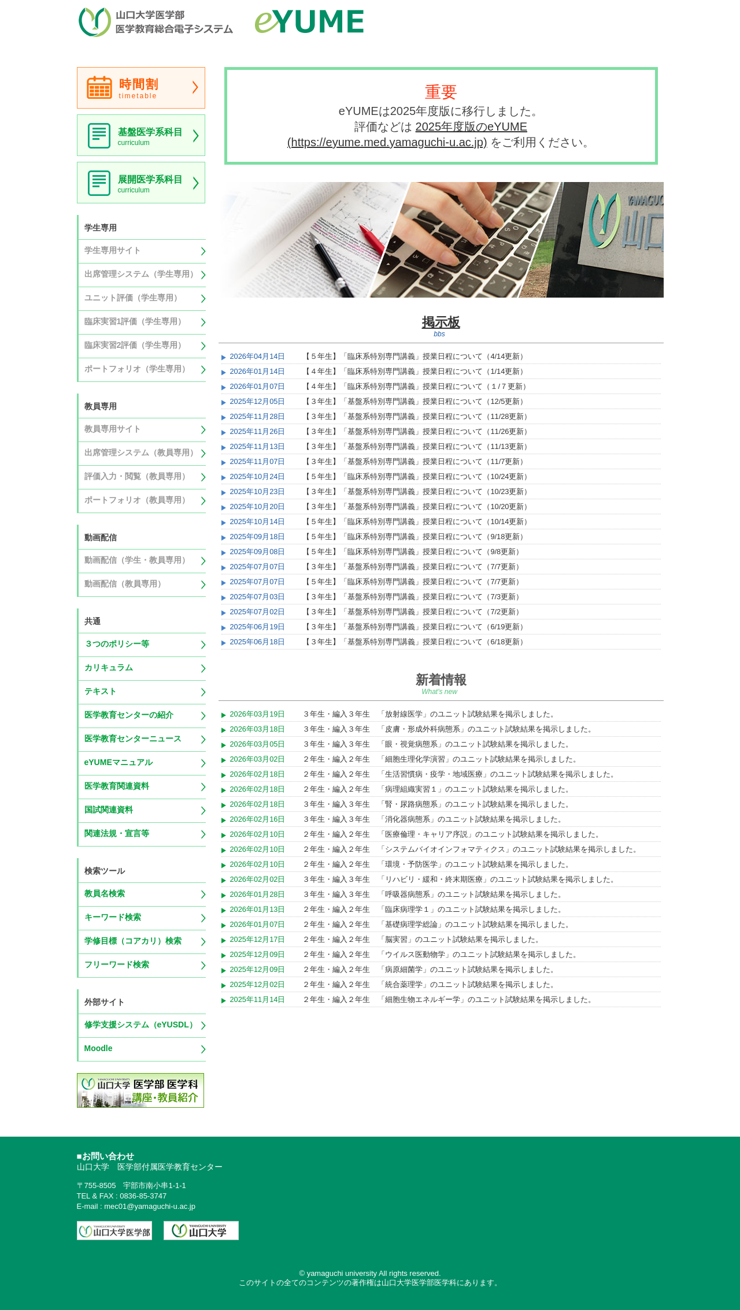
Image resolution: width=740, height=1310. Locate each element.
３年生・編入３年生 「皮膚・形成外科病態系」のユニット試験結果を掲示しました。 (448, 729)
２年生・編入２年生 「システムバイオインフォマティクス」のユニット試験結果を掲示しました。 (471, 849)
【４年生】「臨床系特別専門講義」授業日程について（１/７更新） (416, 386)
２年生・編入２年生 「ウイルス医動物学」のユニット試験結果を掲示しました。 (441, 954)
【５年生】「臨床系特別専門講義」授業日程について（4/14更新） (414, 356)
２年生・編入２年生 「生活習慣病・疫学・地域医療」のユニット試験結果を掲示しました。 (460, 774)
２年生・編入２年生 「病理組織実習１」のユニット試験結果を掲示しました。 (437, 789)
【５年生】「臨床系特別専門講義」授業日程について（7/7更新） (412, 581)
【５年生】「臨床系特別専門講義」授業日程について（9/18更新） (414, 536)
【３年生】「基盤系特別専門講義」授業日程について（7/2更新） (412, 611)
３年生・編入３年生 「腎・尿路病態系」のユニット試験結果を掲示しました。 (437, 804)
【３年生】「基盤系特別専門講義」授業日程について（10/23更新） (416, 491)
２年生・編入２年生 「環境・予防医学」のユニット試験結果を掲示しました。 (437, 864)
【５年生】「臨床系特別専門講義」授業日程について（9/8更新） (412, 551)
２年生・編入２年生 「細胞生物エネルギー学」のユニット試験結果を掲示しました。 (448, 999)
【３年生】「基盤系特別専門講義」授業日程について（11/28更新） (416, 416)
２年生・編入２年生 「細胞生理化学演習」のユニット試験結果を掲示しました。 (441, 759)
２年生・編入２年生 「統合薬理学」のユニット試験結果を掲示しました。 (430, 984)
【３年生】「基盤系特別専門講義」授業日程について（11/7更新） (414, 461)
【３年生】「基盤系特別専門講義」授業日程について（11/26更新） (416, 431)
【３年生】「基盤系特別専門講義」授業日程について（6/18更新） (414, 641)
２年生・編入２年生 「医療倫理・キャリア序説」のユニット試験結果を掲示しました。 (452, 834)
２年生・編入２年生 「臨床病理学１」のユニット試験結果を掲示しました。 (433, 909)
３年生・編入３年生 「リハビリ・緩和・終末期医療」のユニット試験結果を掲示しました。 (460, 879)
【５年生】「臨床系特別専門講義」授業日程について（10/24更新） (416, 476)
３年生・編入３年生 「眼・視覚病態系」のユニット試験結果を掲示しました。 (437, 744)
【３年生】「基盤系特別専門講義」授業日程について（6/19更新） (414, 626)
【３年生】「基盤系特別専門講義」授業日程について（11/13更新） (416, 446)
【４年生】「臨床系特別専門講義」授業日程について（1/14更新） (414, 371)
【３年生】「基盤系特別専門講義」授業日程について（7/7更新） (412, 566)
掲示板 (441, 322)
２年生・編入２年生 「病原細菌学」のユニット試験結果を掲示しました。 (430, 969)
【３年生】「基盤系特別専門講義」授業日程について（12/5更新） (414, 401)
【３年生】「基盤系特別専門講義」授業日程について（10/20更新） (416, 506)
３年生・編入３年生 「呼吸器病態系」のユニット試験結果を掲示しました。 (433, 894)
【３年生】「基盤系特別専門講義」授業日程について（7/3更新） (412, 596)
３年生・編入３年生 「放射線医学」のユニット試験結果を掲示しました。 (430, 714)
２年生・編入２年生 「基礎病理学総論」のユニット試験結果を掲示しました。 (437, 924)
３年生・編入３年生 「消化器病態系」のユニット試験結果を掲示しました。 (433, 819)
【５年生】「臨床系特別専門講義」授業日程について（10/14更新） (416, 521)
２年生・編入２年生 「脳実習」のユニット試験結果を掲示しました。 (422, 939)
